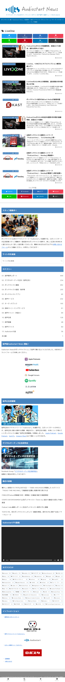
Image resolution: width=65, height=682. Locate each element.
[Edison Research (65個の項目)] (48, 573)
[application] (32, 544)
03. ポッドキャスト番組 (32, 285)
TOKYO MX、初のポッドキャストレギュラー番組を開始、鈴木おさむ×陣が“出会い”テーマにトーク (32, 513)
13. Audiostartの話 (32, 331)
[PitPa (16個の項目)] (35, 588)
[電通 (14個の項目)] (18, 591)
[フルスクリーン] (61, 560)
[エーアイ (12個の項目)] (58, 594)
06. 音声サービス (32, 298)
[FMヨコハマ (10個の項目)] (7, 604)
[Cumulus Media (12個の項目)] (17, 598)
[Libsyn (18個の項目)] (59, 585)
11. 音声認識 (32, 322)
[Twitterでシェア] (9, 36)
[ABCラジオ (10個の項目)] (29, 604)
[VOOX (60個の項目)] (59, 573)
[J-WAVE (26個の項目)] (34, 582)
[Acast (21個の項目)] (6, 585)
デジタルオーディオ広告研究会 (26, 471)
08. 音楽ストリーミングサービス (32, 308)
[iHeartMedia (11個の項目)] (34, 601)
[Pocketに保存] (55, 36)
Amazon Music (21, 436)
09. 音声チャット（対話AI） (32, 312)
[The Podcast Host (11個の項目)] (19, 601)
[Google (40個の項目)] (50, 576)
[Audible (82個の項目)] (26, 573)
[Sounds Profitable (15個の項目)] (56, 588)
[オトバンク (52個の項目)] (15, 576)
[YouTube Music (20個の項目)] (25, 585)
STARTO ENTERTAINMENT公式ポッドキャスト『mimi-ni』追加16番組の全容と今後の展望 (32, 501)
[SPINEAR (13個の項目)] (17, 594)
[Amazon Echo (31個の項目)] (8, 582)
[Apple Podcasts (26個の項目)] (22, 582)
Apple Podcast (50, 433)
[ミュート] (58, 560)
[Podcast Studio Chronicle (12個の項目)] (34, 598)
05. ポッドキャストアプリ (32, 294)
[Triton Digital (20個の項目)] (48, 585)
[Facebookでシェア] (24, 36)
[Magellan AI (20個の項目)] (37, 585)
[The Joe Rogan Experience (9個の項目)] (54, 604)
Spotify (12, 436)
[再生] (4, 560)
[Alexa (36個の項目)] (7, 579)
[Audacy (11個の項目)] (7, 601)
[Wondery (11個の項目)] (46, 601)
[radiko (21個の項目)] (14, 585)
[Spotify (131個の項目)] (16, 573)
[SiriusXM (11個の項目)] (48, 598)
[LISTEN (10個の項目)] (40, 604)
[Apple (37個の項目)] (59, 576)
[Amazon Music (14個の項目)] (57, 591)
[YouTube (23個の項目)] (44, 582)
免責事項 (7, 658)
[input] (32, 261)
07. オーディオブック (32, 303)
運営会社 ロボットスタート (12, 617)
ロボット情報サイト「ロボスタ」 (13, 645)
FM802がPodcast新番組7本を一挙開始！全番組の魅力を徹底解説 (25, 495)
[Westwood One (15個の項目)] (8, 591)
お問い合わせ (8, 661)
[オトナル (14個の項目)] (27, 591)
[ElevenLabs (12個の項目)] (47, 594)
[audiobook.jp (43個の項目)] (28, 576)
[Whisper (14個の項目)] (37, 591)
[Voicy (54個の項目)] (6, 576)
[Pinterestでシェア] (24, 41)
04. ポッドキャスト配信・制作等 (32, 289)
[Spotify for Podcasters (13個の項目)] (32, 594)
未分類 (32, 336)
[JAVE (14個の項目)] (46, 591)
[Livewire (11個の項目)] (58, 598)
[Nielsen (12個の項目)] (6, 598)
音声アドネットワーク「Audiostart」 (15, 634)
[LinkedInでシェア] (40, 41)
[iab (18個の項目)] (5, 588)
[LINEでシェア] (9, 41)
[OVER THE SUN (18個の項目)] (15, 588)
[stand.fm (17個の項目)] (26, 588)
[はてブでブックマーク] (40, 36)
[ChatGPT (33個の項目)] (57, 579)
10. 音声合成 (32, 317)
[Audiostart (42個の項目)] (39, 576)
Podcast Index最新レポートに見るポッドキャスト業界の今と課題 (25, 507)
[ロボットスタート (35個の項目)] (20, 579)
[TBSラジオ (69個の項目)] (36, 573)
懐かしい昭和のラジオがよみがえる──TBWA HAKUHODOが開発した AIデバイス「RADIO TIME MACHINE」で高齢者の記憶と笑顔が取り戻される (31, 489)
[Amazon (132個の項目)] (6, 573)
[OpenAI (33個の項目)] (45, 579)
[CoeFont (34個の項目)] (34, 579)
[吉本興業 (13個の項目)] (7, 594)
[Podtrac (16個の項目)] (44, 588)
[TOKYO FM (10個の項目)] (57, 601)
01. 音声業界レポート (32, 275)
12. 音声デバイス (32, 326)
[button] (55, 41)
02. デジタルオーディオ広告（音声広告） (32, 280)
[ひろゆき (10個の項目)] (18, 604)
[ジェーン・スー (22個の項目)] (56, 582)
